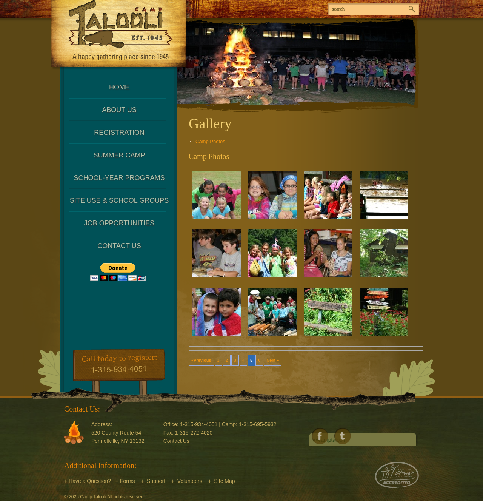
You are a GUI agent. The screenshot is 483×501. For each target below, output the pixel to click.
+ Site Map (221, 481)
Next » (272, 360)
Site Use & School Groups (119, 200)
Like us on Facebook (320, 436)
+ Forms (125, 481)
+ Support (153, 481)
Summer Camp (119, 155)
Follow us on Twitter (342, 436)
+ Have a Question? (87, 481)
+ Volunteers (186, 481)
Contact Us (119, 246)
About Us (119, 110)
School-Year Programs (119, 178)
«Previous (201, 360)
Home (119, 87)
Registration (119, 132)
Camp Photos (210, 141)
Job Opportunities (119, 223)
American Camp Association (397, 475)
